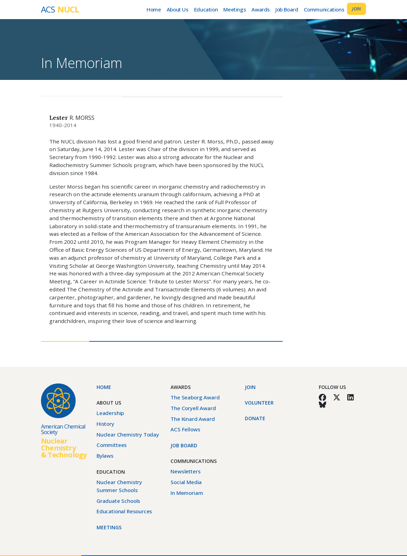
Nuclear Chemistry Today (128, 434)
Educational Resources (124, 511)
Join (356, 9)
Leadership (110, 412)
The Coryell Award (193, 408)
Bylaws (105, 455)
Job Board (286, 9)
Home (154, 9)
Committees (112, 444)
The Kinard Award (193, 418)
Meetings (234, 9)
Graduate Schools (118, 500)
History (105, 423)
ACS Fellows (185, 429)
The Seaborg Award (195, 397)
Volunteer (259, 402)
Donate (255, 418)
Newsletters (185, 471)
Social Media (186, 482)
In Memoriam (81, 62)
